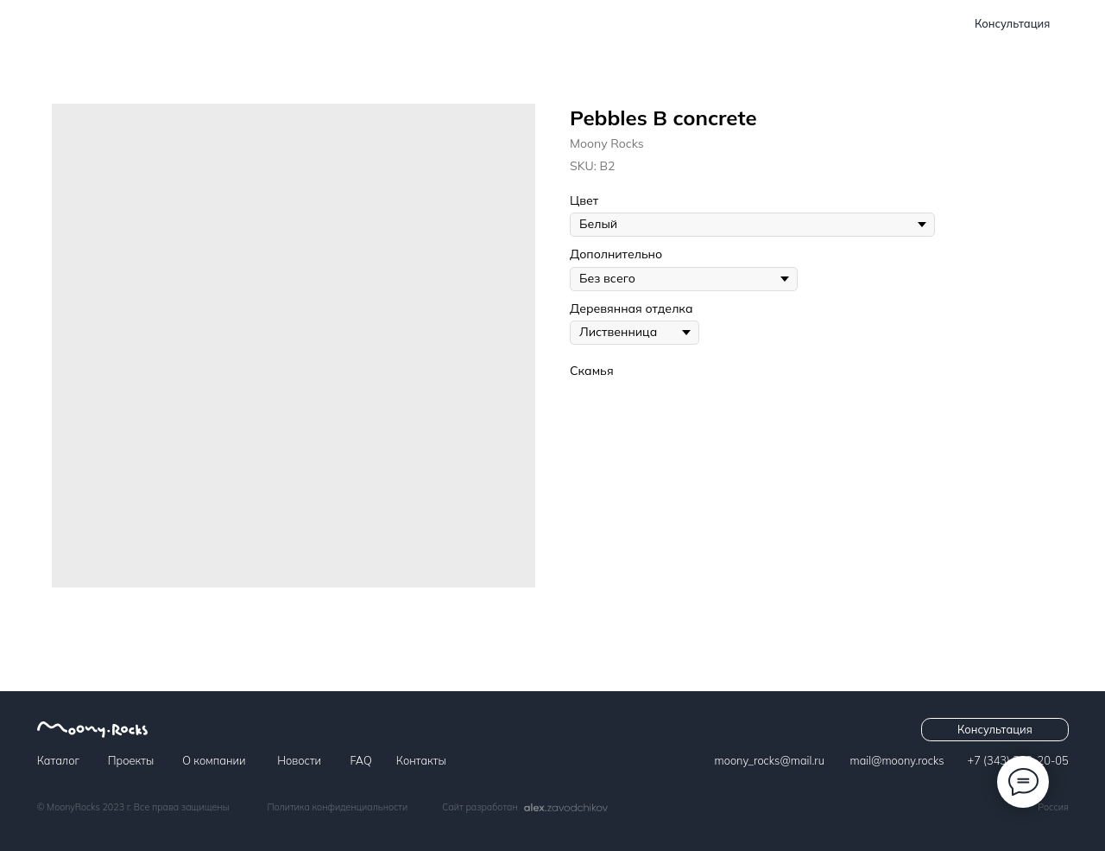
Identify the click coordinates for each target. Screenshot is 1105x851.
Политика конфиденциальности (337, 807)
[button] (1013, 24)
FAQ (674, 23)
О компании (512, 23)
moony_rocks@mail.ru (769, 760)
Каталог (341, 23)
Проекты (423, 23)
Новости (605, 23)
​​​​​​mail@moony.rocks (897, 760)
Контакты (749, 23)
